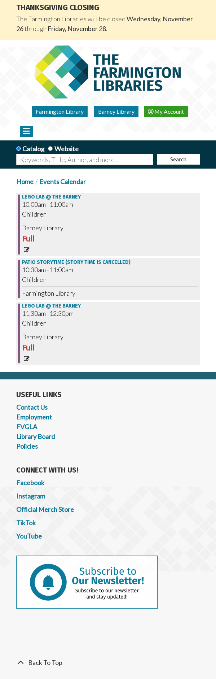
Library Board (35, 436)
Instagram (30, 496)
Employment (34, 417)
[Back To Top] (108, 662)
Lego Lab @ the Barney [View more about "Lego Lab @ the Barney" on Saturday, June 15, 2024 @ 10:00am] (51, 197)
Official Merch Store (45, 509)
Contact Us (32, 407)
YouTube (29, 536)
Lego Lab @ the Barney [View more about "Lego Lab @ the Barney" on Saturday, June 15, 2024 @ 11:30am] (51, 306)
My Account (166, 111)
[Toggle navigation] (26, 131)
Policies (27, 446)
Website (66, 149)
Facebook (30, 483)
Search (178, 159)
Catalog (33, 149)
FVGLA (26, 427)
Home (25, 182)
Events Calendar (62, 182)
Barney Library (116, 111)
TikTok (26, 523)
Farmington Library (60, 111)
